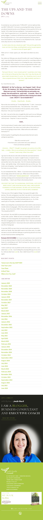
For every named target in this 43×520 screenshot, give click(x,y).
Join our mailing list (21, 509)
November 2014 (6, 352)
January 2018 (5, 297)
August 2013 (5, 383)
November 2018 (6, 291)
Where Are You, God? (8, 274)
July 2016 (4, 319)
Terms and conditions (14, 479)
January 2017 (5, 313)
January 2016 (5, 322)
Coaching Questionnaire (15, 483)
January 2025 (5, 283)
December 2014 (6, 349)
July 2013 (4, 385)
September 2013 (6, 380)
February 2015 (6, 344)
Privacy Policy (12, 481)
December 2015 (6, 324)
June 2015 (4, 333)
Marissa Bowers (12, 489)
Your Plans (4, 268)
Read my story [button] (9, 418)
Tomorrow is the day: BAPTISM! (11, 263)
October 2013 (5, 377)
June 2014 (4, 366)
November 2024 (6, 288)
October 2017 (5, 302)
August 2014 (5, 360)
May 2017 (4, 305)
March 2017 (5, 311)
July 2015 (4, 330)
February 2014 (6, 371)
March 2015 (5, 341)
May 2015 (4, 335)
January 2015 (5, 347)
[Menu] (40, 3)
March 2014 (5, 369)
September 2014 (6, 358)
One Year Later (6, 265)
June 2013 (4, 388)
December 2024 (6, 286)
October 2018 (5, 294)
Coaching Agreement (14, 485)
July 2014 (4, 363)
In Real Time (5, 271)
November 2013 (6, 374)
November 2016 (6, 316)
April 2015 (4, 338)
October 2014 (5, 355)
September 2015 (6, 327)
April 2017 (4, 308)
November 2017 (6, 300)
